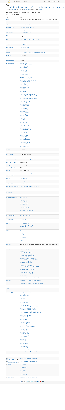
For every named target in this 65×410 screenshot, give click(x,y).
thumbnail (8, 52)
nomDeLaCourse (10, 173)
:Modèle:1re (23, 197)
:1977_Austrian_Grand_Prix (25, 249)
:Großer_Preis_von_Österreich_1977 (28, 258)
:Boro (22, 299)
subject (8, 223)
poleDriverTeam (9, 47)
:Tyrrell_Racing (24, 135)
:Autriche (23, 22)
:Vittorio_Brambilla (24, 138)
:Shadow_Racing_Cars (25, 32)
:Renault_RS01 (24, 332)
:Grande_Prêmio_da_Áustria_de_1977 (28, 269)
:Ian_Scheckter (24, 108)
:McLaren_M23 (24, 346)
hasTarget (9, 364)
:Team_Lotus (23, 132)
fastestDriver (9, 24)
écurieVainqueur (10, 219)
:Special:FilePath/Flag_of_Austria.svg (28, 281)
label (7, 247)
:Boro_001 (23, 301)
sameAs (8, 249)
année (8, 149)
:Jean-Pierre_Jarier (24, 112)
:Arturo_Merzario (24, 67)
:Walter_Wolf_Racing (25, 139)
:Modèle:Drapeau (24, 207)
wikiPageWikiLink (10, 63)
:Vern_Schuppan (24, 136)
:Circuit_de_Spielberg (25, 81)
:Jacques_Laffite (24, 109)
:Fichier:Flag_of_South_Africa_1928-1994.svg (29, 140)
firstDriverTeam (9, 32)
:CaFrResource (23, 367)
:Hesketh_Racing (24, 104)
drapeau (8, 165)
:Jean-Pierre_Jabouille (25, 320)
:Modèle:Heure (24, 200)
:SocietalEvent (23, 241)
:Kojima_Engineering (25, 322)
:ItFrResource (23, 371)
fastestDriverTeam (10, 27)
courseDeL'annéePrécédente (12, 157)
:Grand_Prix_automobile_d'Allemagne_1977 (29, 92)
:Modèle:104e (23, 204)
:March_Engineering (25, 142)
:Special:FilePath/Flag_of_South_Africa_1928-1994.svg (31, 283)
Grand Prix (14, 9)
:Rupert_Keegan (24, 126)
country (8, 22)
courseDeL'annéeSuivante (12, 159)
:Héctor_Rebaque (24, 105)
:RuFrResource (23, 368)
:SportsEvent (22, 234)
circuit (8, 151)
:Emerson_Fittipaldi (24, 85)
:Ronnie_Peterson (24, 125)
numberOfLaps (9, 42)
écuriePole (9, 212)
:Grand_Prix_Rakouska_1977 (26, 256)
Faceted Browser (47, 1)
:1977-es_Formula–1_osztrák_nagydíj (28, 263)
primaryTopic (10, 377)
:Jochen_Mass (24, 114)
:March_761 (23, 342)
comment (8, 244)
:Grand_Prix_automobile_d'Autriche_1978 (28, 97)
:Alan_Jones (23, 63)
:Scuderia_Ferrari (24, 47)
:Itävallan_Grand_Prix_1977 (26, 261)
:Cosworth (23, 84)
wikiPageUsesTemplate (11, 197)
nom (8, 170)
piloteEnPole (9, 178)
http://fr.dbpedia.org (27, 9)
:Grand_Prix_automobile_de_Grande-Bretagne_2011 (30, 312)
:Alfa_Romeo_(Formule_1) (26, 66)
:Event (22, 236)
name (7, 288)
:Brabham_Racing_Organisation (27, 27)
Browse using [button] (17, 1)
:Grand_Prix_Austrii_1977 (26, 268)
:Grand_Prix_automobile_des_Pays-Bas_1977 (29, 98)
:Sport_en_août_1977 (25, 78)
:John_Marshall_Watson (25, 24)
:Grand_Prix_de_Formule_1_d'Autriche (28, 225)
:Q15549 (22, 251)
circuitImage (9, 154)
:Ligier (22, 118)
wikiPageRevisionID (10, 60)
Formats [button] (25, 1)
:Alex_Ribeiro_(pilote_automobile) (27, 64)
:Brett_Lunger (23, 70)
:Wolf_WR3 (23, 340)
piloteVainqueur (10, 183)
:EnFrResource (23, 370)
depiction (8, 280)
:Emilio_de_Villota (24, 87)
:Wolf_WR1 (23, 339)
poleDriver (8, 44)
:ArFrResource (23, 366)
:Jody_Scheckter (24, 115)
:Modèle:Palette (24, 201)
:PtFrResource (23, 364)
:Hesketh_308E (24, 316)
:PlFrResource (23, 373)
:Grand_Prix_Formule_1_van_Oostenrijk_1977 (29, 266)
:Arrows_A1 (23, 298)
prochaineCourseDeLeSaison (12, 186)
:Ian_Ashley (23, 319)
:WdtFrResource (23, 374)
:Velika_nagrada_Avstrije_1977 (26, 272)
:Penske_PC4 (23, 330)
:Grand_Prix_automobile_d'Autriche (27, 94)
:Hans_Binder (23, 102)
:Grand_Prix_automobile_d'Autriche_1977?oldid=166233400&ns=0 (33, 277)
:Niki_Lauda (23, 44)
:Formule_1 (23, 91)
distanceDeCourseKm (11, 162)
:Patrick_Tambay (24, 329)
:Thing (21, 230)
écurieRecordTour (10, 215)
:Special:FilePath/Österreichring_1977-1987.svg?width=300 (32, 52)
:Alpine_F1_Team (24, 295)
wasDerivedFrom (10, 277)
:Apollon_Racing (24, 296)
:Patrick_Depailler (24, 121)
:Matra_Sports (23, 145)
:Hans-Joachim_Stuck (25, 101)
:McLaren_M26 (24, 347)
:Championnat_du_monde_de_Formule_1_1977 (29, 39)
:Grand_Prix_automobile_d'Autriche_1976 (28, 95)
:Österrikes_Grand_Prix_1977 (26, 273)
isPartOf (8, 39)
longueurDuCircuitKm (11, 167)
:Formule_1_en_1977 (25, 74)
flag (7, 35)
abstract (8, 19)
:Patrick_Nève (23, 122)
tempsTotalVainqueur (11, 194)
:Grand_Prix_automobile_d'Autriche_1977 (29, 377)
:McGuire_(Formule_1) (25, 344)
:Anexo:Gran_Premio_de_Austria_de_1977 (29, 259)
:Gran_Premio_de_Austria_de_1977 (27, 262)
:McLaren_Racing (24, 146)
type (7, 230)
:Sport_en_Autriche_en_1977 (26, 77)
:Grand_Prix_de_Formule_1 (26, 315)
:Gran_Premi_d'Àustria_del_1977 (27, 255)
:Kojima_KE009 (24, 323)
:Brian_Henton (24, 71)
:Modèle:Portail (24, 203)
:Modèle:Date (23, 198)
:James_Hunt (23, 111)
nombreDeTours (10, 175)
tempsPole (9, 192)
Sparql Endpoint (56, 1)
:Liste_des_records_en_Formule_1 (27, 326)
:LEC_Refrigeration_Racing (26, 325)
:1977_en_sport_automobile (26, 292)
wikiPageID (8, 55)
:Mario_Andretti (24, 143)
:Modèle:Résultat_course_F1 (26, 210)
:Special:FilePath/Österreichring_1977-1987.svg (30, 280)
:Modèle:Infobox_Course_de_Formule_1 (28, 208)
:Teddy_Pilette (23, 336)
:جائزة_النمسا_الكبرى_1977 (26, 252)
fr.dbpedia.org (41, 9)
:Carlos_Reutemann (25, 73)
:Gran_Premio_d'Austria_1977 (26, 265)
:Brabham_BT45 (24, 302)
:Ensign (22, 88)
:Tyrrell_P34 (23, 337)
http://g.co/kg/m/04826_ (24, 275)
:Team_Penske (24, 133)
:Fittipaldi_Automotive (25, 90)
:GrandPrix (22, 233)
